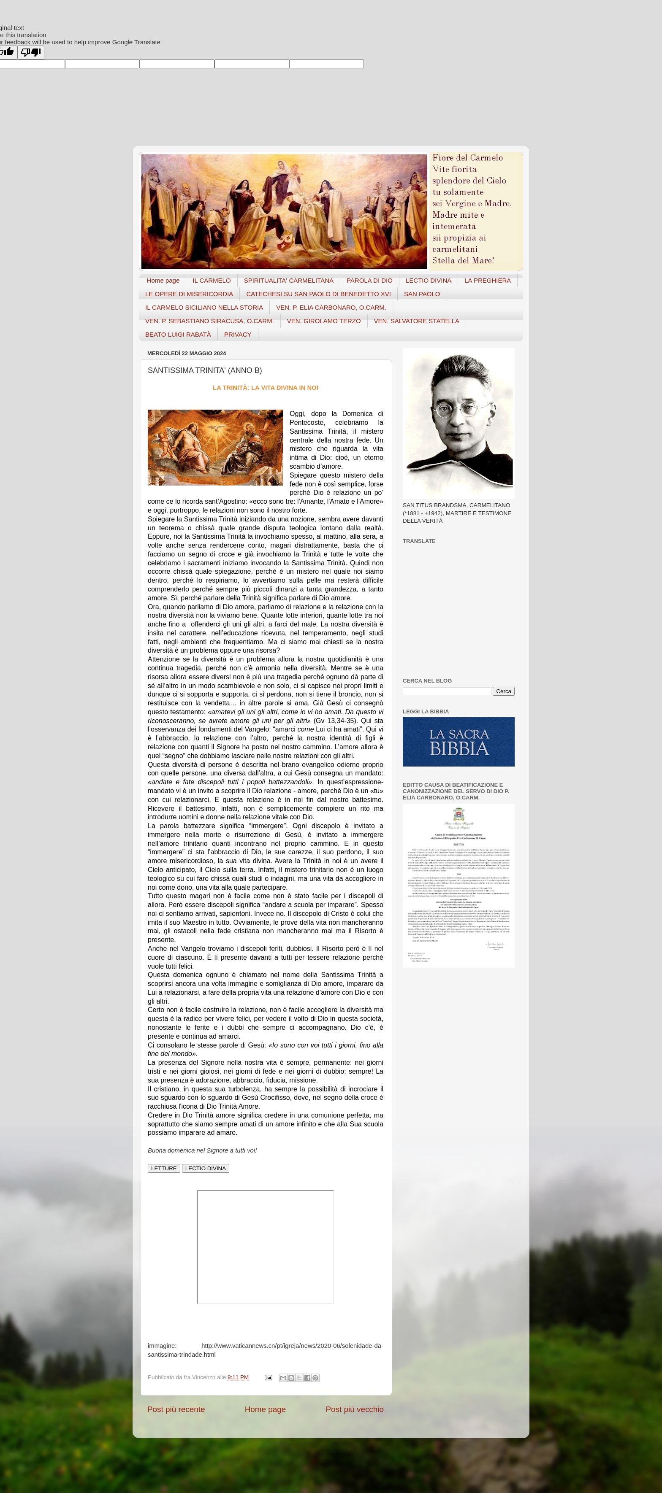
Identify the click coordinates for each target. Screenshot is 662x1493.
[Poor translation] (30, 52)
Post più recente (176, 1409)
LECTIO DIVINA (428, 280)
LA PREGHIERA (487, 280)
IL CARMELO (212, 280)
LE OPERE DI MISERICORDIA (189, 293)
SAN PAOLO (422, 293)
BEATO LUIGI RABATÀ (178, 334)
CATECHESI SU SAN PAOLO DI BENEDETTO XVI (318, 293)
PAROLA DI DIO (370, 280)
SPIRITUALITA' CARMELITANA (289, 280)
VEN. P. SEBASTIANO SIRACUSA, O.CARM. (209, 320)
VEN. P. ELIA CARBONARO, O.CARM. (331, 307)
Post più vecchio (355, 1409)
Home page (163, 280)
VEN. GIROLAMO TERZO (324, 320)
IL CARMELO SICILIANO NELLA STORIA (204, 307)
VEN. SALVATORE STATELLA (417, 320)
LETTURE (164, 1168)
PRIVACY (238, 334)
